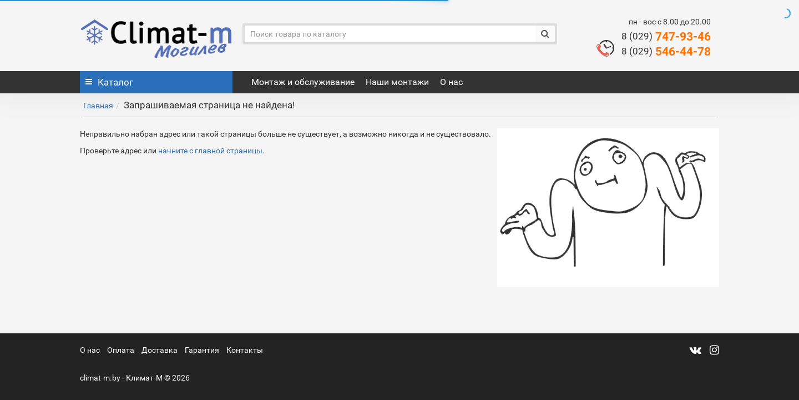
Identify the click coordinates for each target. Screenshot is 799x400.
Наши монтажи (397, 82)
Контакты (244, 350)
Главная (98, 105)
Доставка (159, 350)
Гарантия (202, 350)
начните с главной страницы (210, 150)
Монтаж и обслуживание (303, 82)
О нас (451, 82)
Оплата (120, 350)
